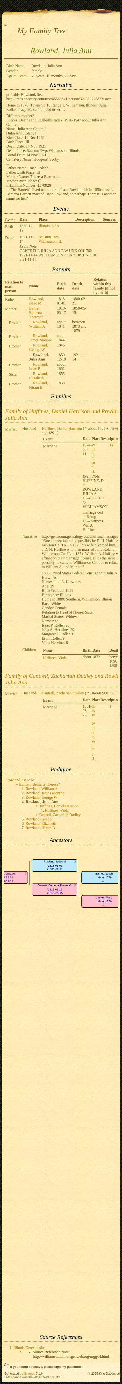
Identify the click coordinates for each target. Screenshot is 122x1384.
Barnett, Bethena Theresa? (36, 312)
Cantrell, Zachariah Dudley (63, 693)
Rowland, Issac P (38, 366)
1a (111, 445)
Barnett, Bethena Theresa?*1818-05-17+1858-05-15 (55, 889)
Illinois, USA (49, 226)
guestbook (75, 1367)
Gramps (29, 1373)
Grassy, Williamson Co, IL (94, 732)
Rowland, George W (38, 347)
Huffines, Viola (55, 658)
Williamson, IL (93, 458)
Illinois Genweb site (29, 1348)
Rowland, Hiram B (38, 385)
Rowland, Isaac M (36, 301)
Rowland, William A (38, 324)
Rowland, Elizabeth (38, 376)
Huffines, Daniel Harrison (62, 428)
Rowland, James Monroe (40, 338)
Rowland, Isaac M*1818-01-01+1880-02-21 (54, 865)
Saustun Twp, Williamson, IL (50, 239)
